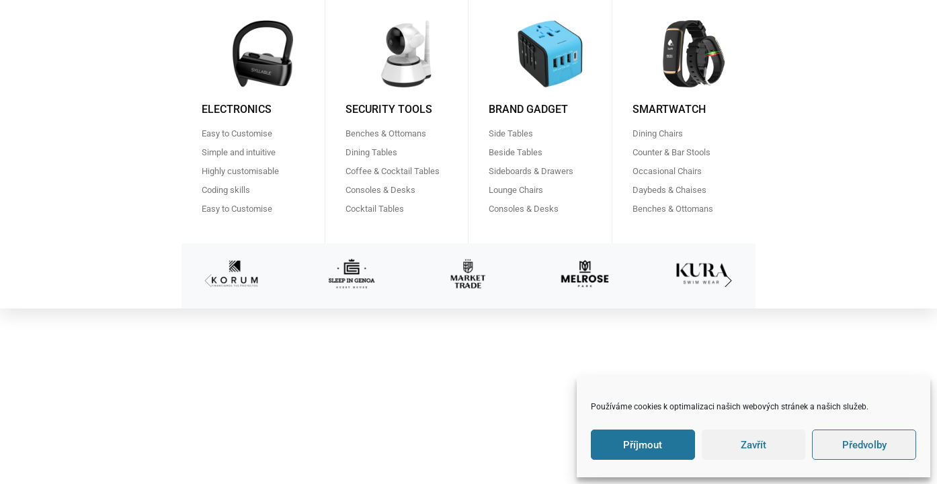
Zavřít (753, 445)
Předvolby (864, 445)
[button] (728, 281)
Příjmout (642, 445)
